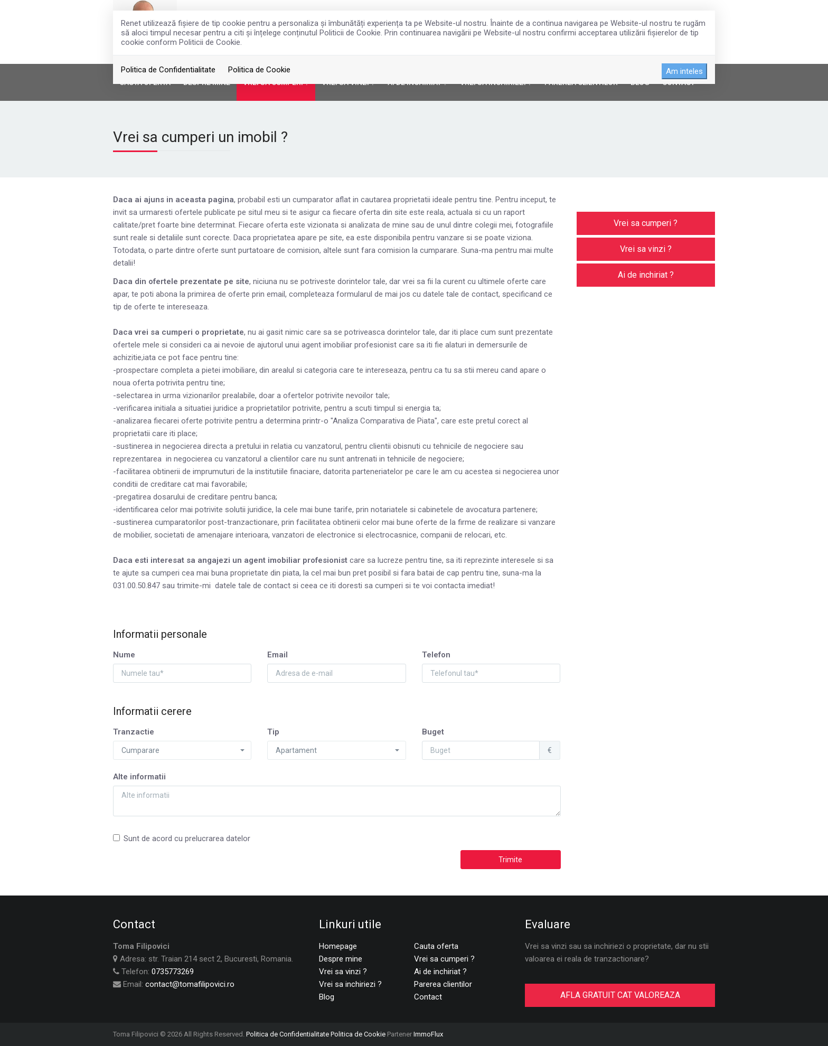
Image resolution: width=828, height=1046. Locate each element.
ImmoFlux (428, 1034)
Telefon (436, 654)
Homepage (338, 946)
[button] (182, 750)
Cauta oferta (436, 946)
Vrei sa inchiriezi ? (350, 984)
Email (277, 654)
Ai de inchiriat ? (646, 275)
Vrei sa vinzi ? (646, 249)
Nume (124, 654)
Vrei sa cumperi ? (646, 223)
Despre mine (340, 959)
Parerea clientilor (443, 984)
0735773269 (173, 971)
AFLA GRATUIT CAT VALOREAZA (620, 995)
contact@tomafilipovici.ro (189, 984)
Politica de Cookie (259, 69)
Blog (326, 997)
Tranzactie (133, 732)
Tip (273, 732)
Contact (428, 997)
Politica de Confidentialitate (168, 69)
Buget (433, 732)
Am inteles (684, 71)
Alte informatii (139, 776)
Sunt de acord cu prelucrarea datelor (181, 838)
